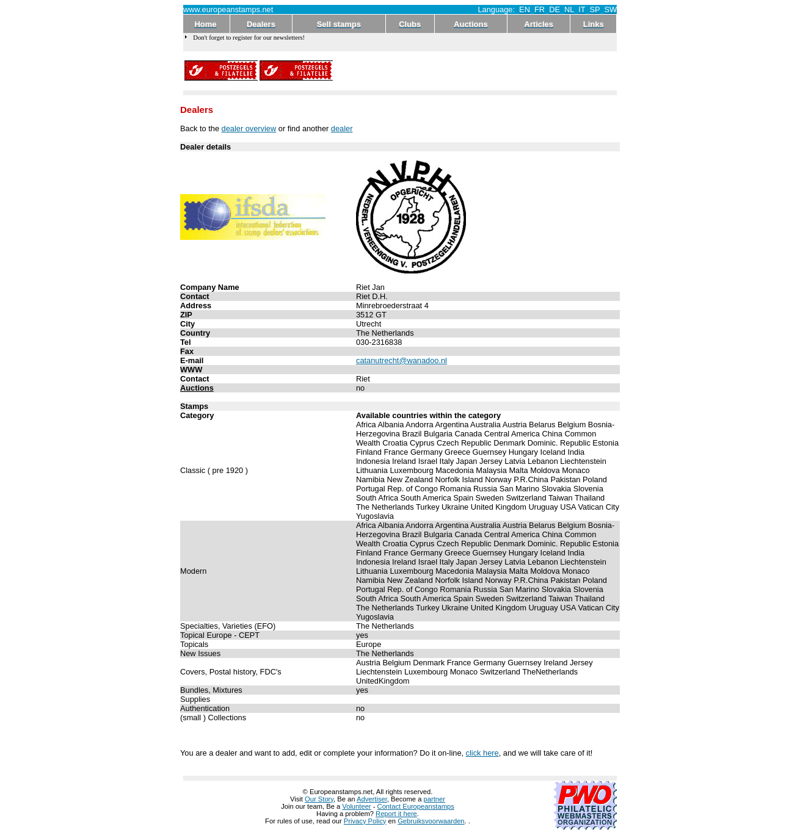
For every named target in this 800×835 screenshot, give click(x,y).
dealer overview (249, 128)
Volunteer (356, 806)
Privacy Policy (365, 821)
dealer (342, 128)
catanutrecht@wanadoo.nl (401, 360)
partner (434, 799)
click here (482, 752)
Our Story (319, 799)
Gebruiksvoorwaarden (431, 821)
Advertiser (372, 799)
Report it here (396, 813)
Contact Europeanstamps (415, 806)
